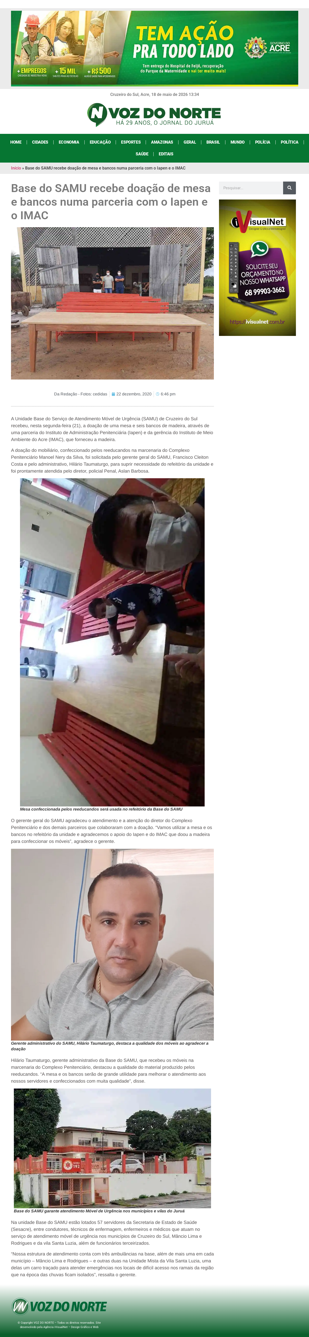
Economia (69, 142)
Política (289, 142)
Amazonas (162, 142)
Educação (100, 142)
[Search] (289, 188)
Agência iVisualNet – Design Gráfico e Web (70, 1327)
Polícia (262, 142)
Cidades (40, 142)
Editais (166, 154)
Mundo (238, 142)
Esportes (131, 142)
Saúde (142, 154)
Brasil (213, 142)
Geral (190, 142)
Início (16, 168)
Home (15, 142)
